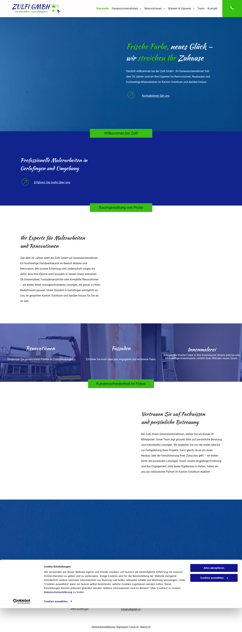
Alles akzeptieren (214, 592)
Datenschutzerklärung (58, 616)
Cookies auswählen (56, 625)
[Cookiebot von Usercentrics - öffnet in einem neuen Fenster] (21, 625)
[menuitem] (102, 8)
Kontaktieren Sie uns (156, 95)
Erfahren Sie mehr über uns (52, 182)
